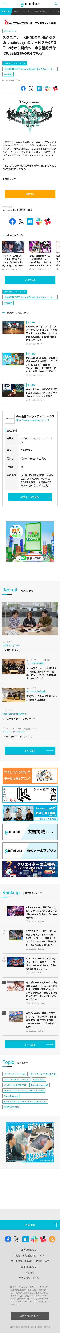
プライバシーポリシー (30, 1278)
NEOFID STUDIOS (11, 1107)
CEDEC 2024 (38, 1079)
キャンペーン (10, 30)
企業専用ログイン (30, 1315)
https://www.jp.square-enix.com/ (32, 420)
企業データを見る (30, 497)
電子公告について (30, 1266)
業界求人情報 (40, 11)
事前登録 (8, 74)
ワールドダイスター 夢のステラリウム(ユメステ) (25, 1101)
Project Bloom (11, 1096)
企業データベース (21, 11)
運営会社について (30, 1249)
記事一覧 (5, 11)
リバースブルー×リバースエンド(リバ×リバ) (24, 1090)
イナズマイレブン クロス (15, 1074)
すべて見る (30, 280)
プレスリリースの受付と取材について (30, 1261)
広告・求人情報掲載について (30, 1255)
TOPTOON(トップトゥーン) (16, 1079)
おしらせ (30, 1272)
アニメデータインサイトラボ (43, 1074)
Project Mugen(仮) (39, 1085)
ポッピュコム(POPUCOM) (15, 1085)
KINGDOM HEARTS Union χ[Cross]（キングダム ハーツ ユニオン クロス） (29, 69)
